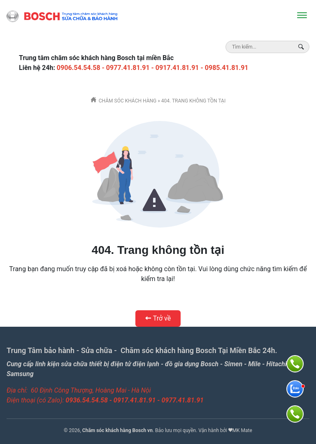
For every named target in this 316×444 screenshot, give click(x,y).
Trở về (158, 318)
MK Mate (242, 430)
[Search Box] (302, 46)
